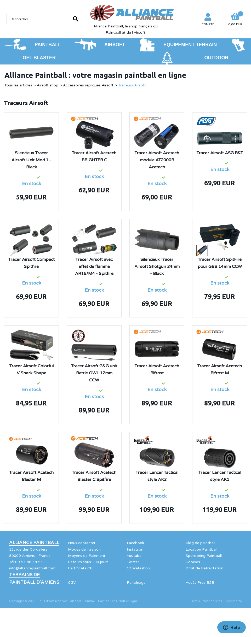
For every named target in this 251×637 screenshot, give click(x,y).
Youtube (134, 555)
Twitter (133, 562)
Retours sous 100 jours (88, 562)
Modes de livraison (84, 549)
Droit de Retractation (204, 568)
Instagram (136, 549)
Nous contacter (81, 543)
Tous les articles (18, 85)
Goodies (193, 562)
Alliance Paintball (34, 542)
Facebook (135, 543)
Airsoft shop (47, 85)
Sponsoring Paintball (204, 555)
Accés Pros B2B (200, 582)
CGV (72, 582)
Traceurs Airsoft (132, 85)
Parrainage (136, 582)
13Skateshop (138, 568)
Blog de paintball (200, 543)
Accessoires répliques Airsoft (88, 85)
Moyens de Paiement (86, 555)
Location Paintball (201, 549)
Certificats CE (80, 568)
